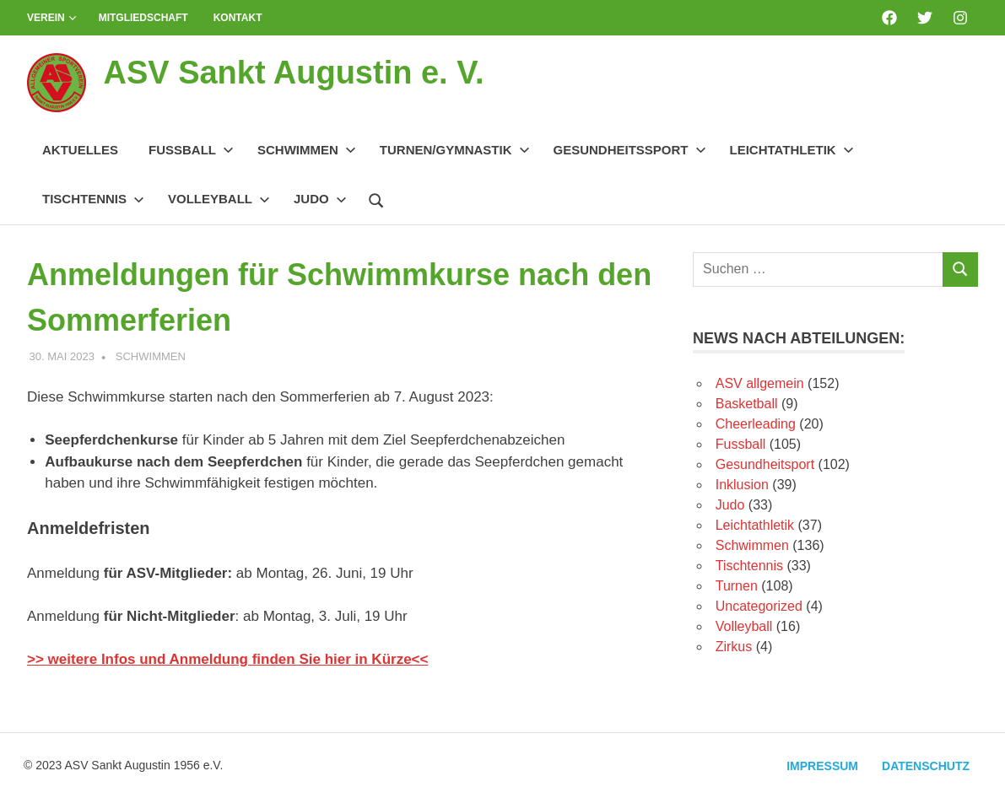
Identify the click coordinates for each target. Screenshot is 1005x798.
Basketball (747, 403)
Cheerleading (756, 424)
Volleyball (219, 198)
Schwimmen (306, 150)
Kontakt (237, 18)
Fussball (191, 150)
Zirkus (734, 646)
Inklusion (742, 484)
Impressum (822, 766)
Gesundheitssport (630, 150)
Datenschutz (926, 766)
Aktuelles (80, 150)
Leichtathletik (792, 150)
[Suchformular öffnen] (376, 198)
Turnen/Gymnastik (455, 150)
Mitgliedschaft (143, 18)
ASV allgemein (760, 383)
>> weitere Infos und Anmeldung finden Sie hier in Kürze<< (227, 659)
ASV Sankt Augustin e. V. (293, 72)
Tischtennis (93, 198)
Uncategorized (759, 606)
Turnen (737, 586)
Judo (320, 198)
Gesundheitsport (765, 464)
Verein (52, 18)
